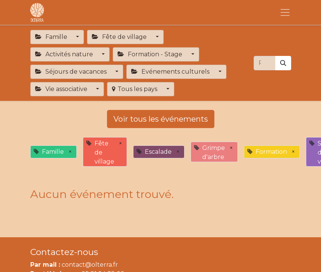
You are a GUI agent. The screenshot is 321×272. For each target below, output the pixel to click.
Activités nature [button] (65, 54)
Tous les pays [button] (135, 89)
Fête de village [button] (120, 36)
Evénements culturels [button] (171, 71)
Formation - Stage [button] (151, 54)
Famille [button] (52, 36)
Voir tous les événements (160, 119)
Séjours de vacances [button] (71, 71)
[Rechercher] (283, 63)
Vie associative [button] (62, 89)
